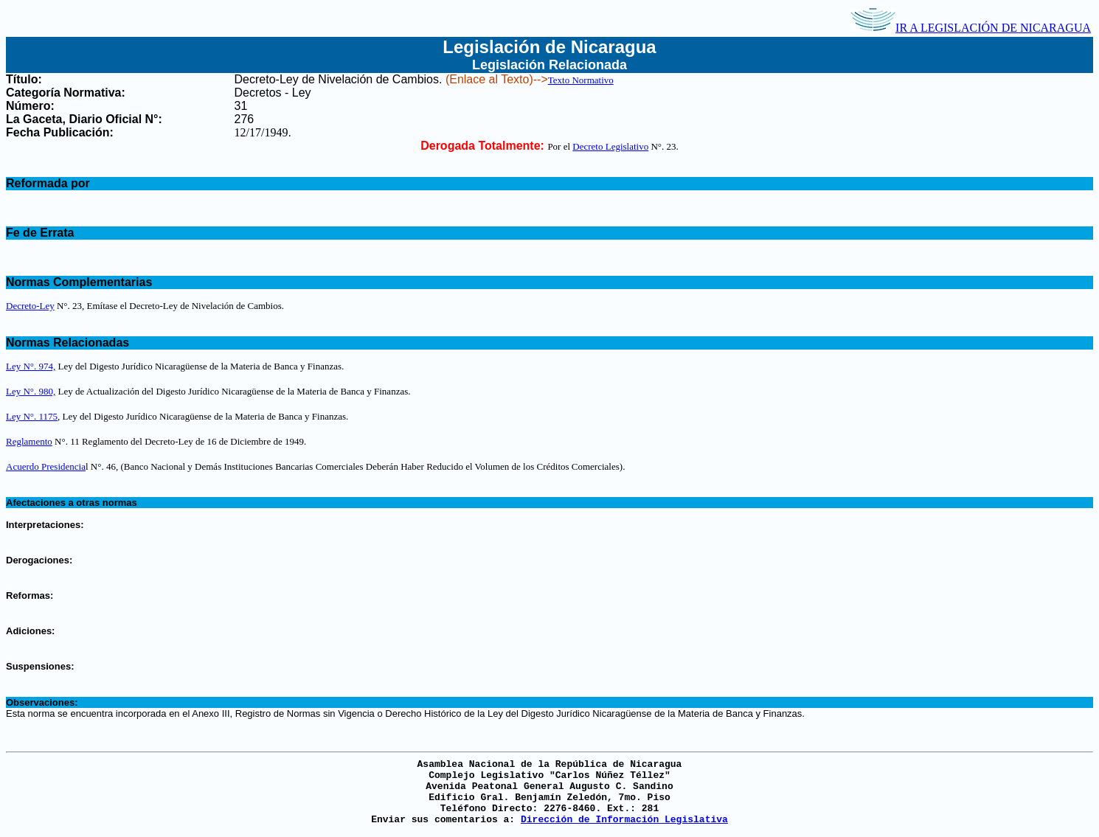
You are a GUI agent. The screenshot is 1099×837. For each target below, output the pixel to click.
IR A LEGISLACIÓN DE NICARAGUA (970, 27)
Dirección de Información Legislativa (624, 819)
